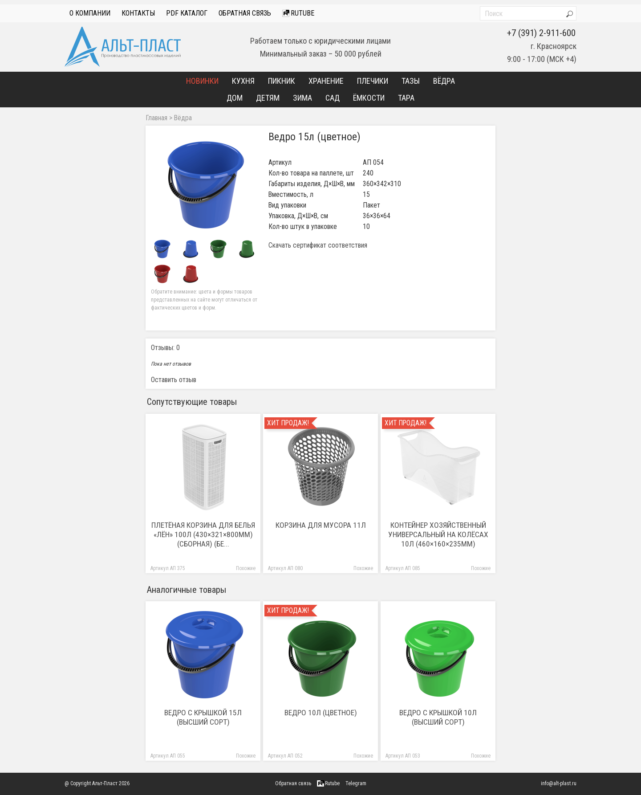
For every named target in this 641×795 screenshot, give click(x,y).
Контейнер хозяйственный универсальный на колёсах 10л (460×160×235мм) (438, 534)
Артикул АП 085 (402, 568)
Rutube (298, 13)
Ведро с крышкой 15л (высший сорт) (203, 717)
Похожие (246, 568)
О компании (89, 13)
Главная (156, 118)
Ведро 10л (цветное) (320, 712)
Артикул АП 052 (285, 756)
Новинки (202, 81)
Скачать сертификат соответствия (317, 245)
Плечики (372, 81)
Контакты (138, 13)
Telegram (355, 783)
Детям (268, 97)
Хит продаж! (288, 423)
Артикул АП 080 (285, 568)
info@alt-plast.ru (558, 783)
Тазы (411, 81)
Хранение (326, 81)
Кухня (243, 81)
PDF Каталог (186, 13)
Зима (302, 97)
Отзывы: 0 (165, 347)
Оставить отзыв (173, 379)
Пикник (281, 81)
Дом (235, 97)
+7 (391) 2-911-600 (541, 33)
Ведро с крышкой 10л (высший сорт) (438, 717)
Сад (332, 97)
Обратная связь (245, 13)
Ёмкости (369, 97)
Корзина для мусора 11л (321, 525)
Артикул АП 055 (167, 756)
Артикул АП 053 (402, 756)
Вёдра (444, 81)
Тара (406, 97)
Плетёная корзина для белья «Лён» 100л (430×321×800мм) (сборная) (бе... (203, 534)
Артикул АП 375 (167, 568)
